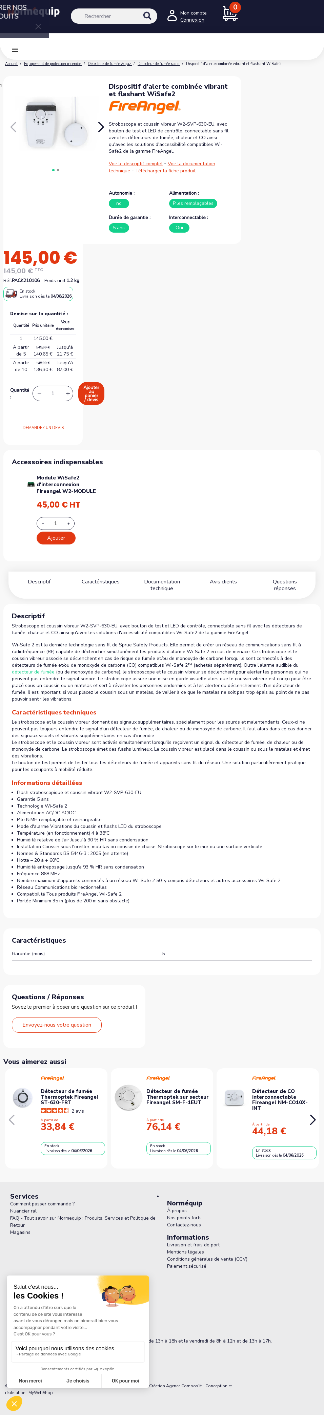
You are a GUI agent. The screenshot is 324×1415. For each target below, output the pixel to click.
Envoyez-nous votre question (56, 1018)
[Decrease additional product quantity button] (47, 523)
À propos (177, 1204)
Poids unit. (55, 280)
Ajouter (56, 538)
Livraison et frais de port (193, 1238)
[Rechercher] (114, 16)
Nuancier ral (23, 1204)
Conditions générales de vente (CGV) (207, 1252)
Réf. (7, 280)
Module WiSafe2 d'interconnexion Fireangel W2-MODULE (66, 484)
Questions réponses (284, 581)
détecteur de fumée (33, 665)
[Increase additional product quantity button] (72, 523)
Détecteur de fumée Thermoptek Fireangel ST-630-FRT (70, 1090)
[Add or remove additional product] (55, 523)
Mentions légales (185, 1245)
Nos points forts (184, 1211)
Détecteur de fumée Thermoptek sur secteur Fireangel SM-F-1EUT (177, 1090)
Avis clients (223, 581)
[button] (100, 127)
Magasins (20, 1225)
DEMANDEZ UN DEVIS (43, 427)
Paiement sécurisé (186, 1259)
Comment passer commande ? (42, 1197)
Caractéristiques (101, 581)
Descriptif (39, 581)
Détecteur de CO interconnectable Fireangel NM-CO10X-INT (280, 1093)
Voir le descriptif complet (136, 163)
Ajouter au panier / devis (91, 393)
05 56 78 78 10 (39, 1324)
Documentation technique (162, 581)
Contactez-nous (184, 1218)
